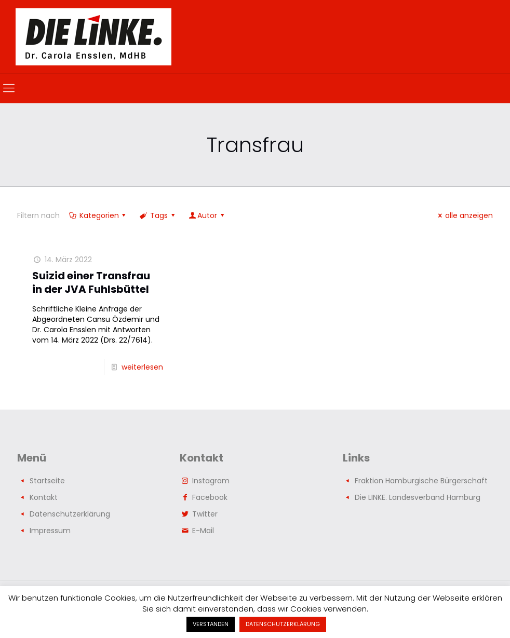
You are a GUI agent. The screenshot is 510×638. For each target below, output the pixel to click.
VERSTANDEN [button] (211, 624)
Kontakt (44, 497)
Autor (207, 215)
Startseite (47, 481)
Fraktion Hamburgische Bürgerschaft (421, 481)
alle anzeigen (464, 215)
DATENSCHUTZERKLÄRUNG (283, 624)
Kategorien (98, 215)
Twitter (205, 514)
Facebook (209, 497)
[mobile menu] (9, 88)
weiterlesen (142, 367)
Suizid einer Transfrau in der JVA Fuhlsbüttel (91, 282)
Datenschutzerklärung (70, 514)
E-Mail (203, 530)
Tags (158, 215)
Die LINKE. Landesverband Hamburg (417, 497)
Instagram (211, 481)
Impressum (50, 530)
